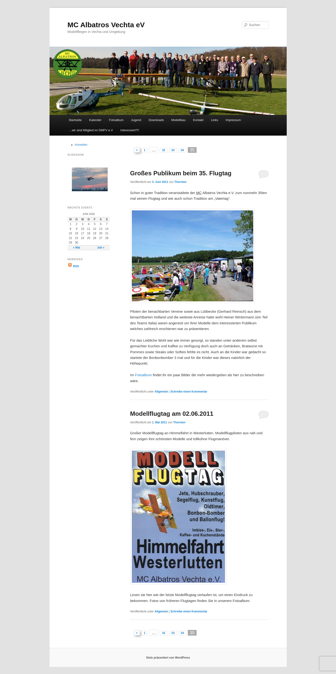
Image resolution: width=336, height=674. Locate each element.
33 (173, 150)
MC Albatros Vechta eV (106, 25)
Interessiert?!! (129, 130)
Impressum (233, 120)
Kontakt (198, 120)
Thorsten (180, 182)
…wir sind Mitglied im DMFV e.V (91, 130)
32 (163, 150)
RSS (73, 266)
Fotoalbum (116, 120)
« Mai (76, 247)
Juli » (100, 247)
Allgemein (161, 391)
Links (214, 120)
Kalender (95, 120)
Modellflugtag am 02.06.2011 (171, 413)
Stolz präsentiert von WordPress (168, 657)
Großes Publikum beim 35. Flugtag (181, 173)
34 (182, 150)
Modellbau (178, 120)
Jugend (136, 120)
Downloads (156, 120)
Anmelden (81, 144)
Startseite (75, 120)
